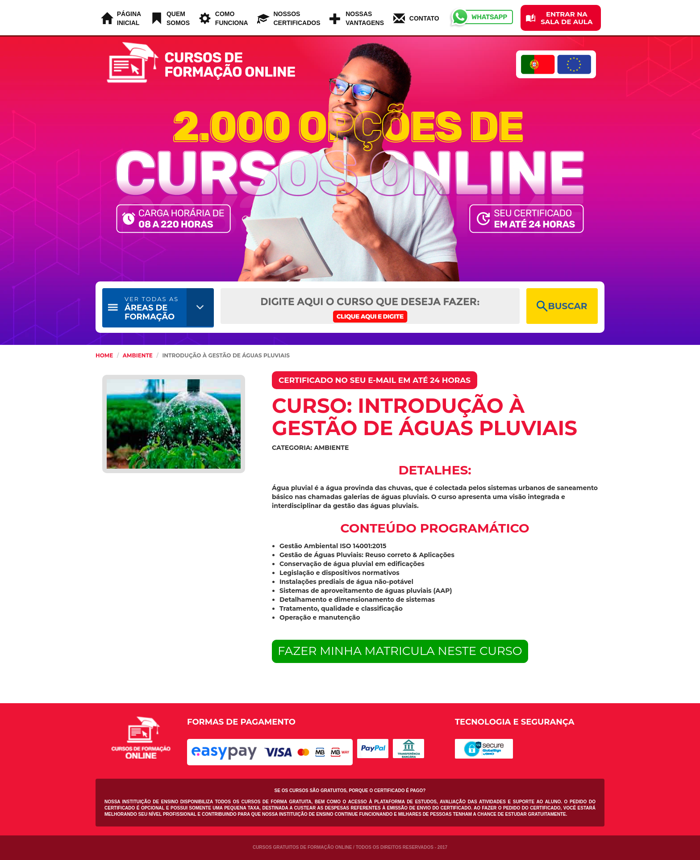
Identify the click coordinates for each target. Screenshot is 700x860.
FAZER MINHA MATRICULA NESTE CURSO (400, 651)
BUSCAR (562, 306)
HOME (104, 355)
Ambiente (138, 355)
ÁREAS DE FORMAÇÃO (152, 308)
